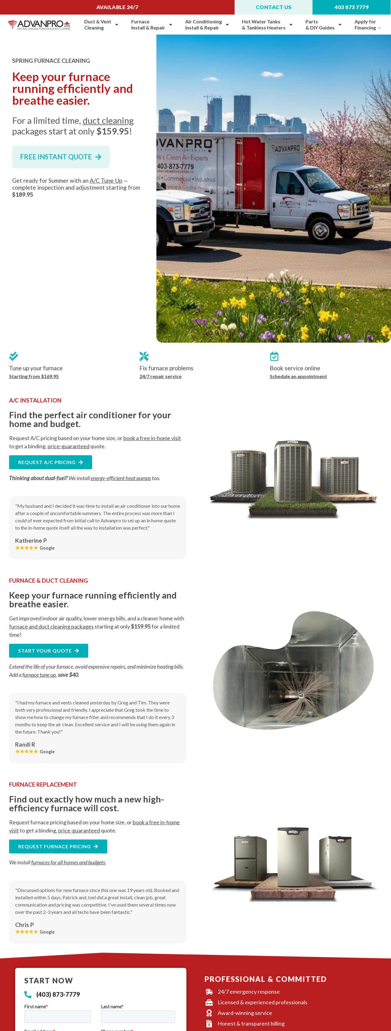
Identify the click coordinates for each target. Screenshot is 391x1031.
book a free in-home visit (152, 438)
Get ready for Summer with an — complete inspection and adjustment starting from (76, 187)
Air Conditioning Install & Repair (207, 24)
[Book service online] (274, 356)
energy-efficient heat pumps (121, 478)
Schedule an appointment (298, 376)
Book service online (295, 368)
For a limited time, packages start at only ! (73, 125)
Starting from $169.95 (34, 376)
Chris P (24, 925)
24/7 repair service (160, 376)
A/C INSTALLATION (35, 400)
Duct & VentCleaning (101, 24)
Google (35, 547)
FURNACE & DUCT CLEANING (48, 580)
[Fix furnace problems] (144, 356)
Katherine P (31, 540)
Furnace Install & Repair (152, 24)
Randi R (25, 744)
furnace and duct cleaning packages (51, 626)
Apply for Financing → (368, 24)
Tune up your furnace (36, 368)
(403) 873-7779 (58, 994)
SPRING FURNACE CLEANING (51, 60)
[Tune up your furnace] (13, 356)
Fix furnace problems (166, 368)
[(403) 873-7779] (28, 994)
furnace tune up (39, 674)
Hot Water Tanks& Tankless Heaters (267, 24)
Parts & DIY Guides (324, 24)
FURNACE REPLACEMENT (43, 784)
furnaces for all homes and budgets (68, 862)
